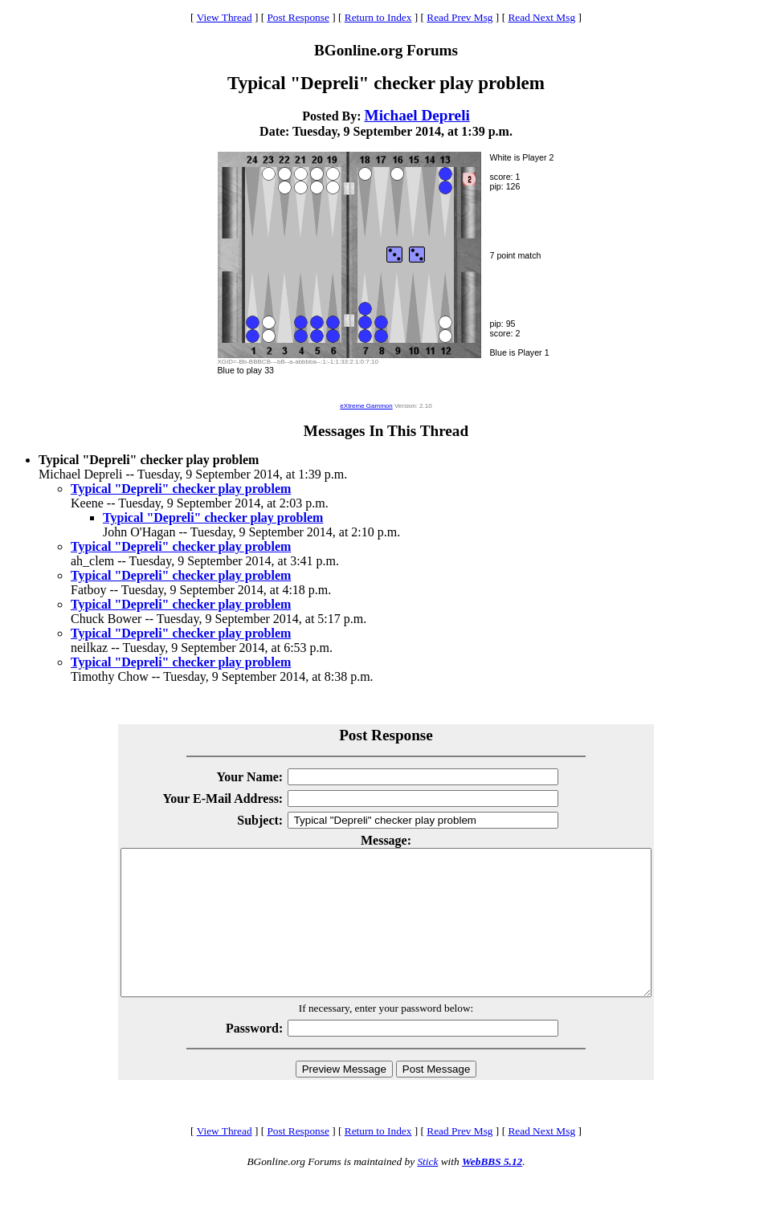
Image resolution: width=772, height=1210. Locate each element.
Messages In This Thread (386, 430)
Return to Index (378, 17)
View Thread (224, 17)
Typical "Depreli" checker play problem (181, 488)
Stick (427, 1190)
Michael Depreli (417, 115)
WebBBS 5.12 (492, 1190)
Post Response (298, 17)
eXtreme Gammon (366, 405)
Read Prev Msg (459, 17)
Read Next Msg (541, 17)
